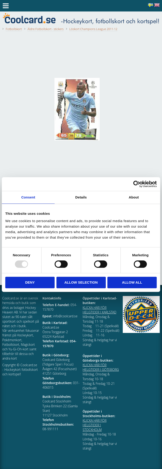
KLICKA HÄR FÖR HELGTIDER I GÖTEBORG (101, 367)
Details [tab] (81, 197)
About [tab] (134, 197)
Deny (30, 282)
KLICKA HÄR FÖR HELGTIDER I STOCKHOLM (94, 425)
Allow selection (81, 282)
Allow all (132, 282)
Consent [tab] (28, 197)
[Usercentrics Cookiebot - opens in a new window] (137, 184)
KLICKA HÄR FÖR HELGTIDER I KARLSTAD (99, 309)
